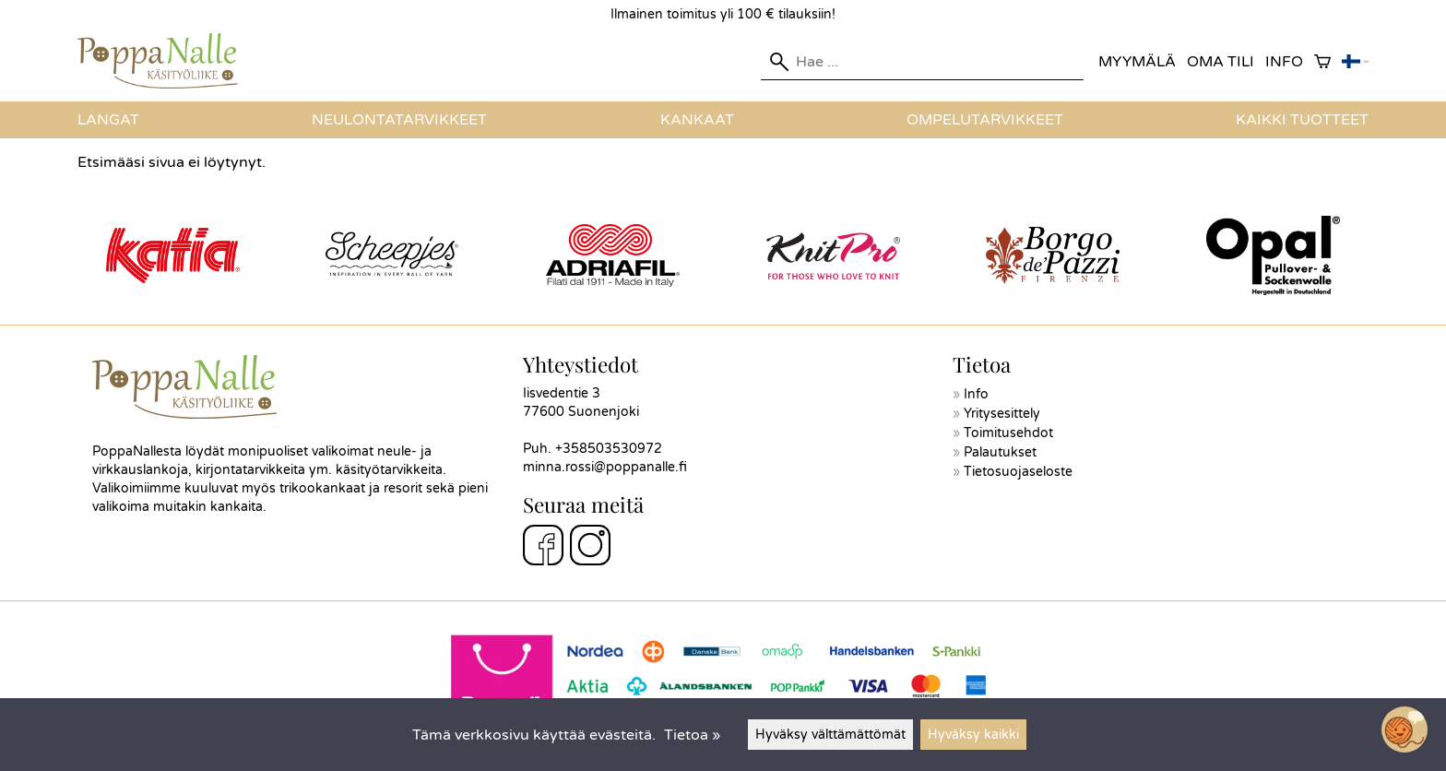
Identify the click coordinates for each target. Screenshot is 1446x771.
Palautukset (1000, 452)
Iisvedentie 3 (561, 393)
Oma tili (1220, 62)
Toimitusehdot (1008, 433)
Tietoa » (692, 735)
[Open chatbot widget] (1404, 729)
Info (1284, 62)
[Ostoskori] (1322, 62)
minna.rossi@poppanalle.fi (605, 467)
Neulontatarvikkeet (399, 120)
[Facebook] (543, 548)
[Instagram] (590, 548)
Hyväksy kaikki (973, 734)
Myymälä (1137, 62)
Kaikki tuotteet (1302, 120)
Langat (108, 120)
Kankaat (697, 120)
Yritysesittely (1002, 413)
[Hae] (922, 61)
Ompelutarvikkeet (985, 120)
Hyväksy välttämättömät (830, 734)
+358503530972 (608, 449)
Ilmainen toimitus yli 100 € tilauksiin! (723, 14)
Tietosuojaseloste (1018, 472)
